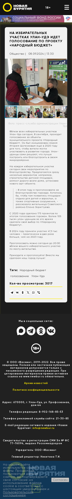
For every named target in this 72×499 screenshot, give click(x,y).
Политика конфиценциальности (36, 389)
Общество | (17, 53)
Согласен (60, 480)
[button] (64, 62)
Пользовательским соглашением (18, 493)
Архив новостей (36, 383)
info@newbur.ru (43, 428)
